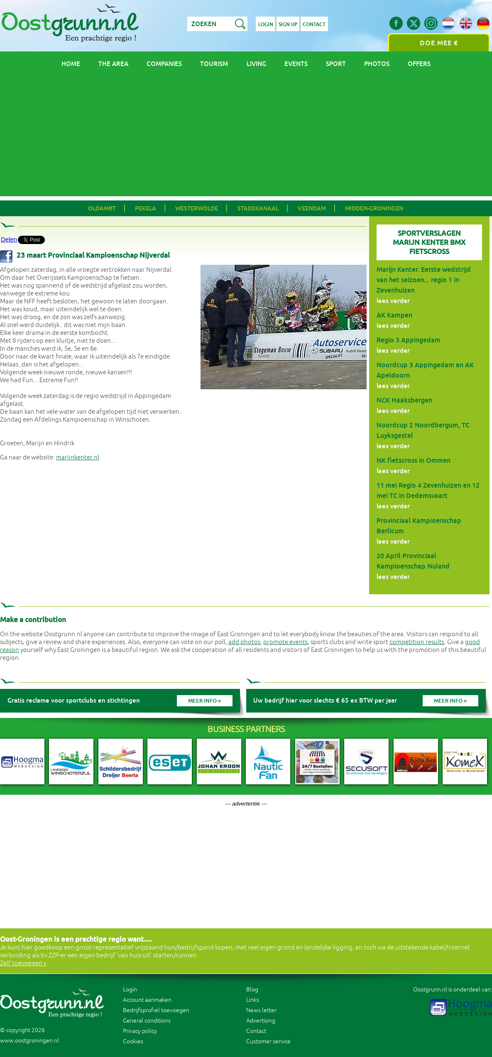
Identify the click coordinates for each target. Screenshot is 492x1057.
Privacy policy (140, 1031)
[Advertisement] (246, 138)
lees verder (393, 301)
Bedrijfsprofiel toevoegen (156, 1010)
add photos (244, 642)
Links (252, 999)
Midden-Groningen (374, 208)
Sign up (288, 24)
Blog (252, 989)
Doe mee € (439, 43)
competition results (416, 642)
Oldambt (102, 208)
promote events (285, 642)
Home (70, 64)
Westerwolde (196, 208)
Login (265, 24)
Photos (376, 64)
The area (113, 64)
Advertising (260, 1020)
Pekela (145, 208)
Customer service (268, 1041)
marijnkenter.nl (77, 457)
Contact (314, 24)
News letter (261, 1010)
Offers (419, 64)
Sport (336, 64)
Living (256, 64)
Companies (164, 64)
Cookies (133, 1041)
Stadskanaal (258, 208)
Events (296, 64)
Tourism (214, 64)
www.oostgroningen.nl (29, 1040)
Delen (9, 239)
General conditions (147, 1020)
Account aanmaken (147, 999)
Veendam (312, 208)
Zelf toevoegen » (23, 963)
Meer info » (204, 700)
